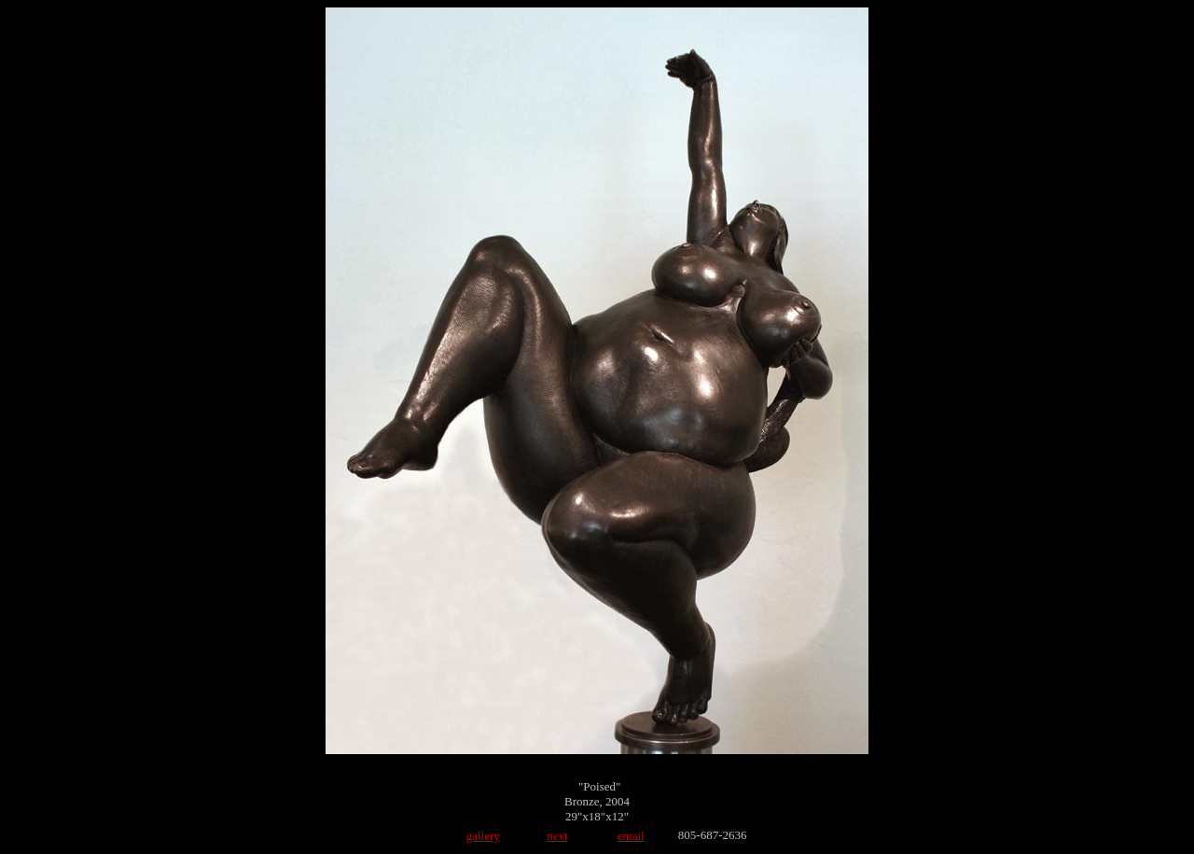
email (631, 836)
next (557, 836)
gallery (483, 836)
